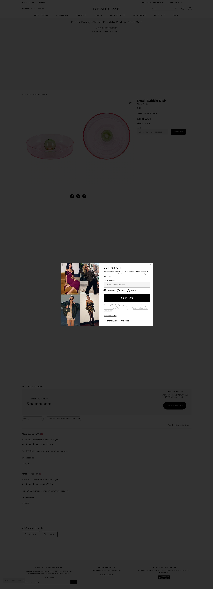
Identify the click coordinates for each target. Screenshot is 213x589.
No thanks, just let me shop (116, 321)
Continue (127, 298)
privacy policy (108, 309)
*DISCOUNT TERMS (110, 316)
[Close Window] (151, 265)
